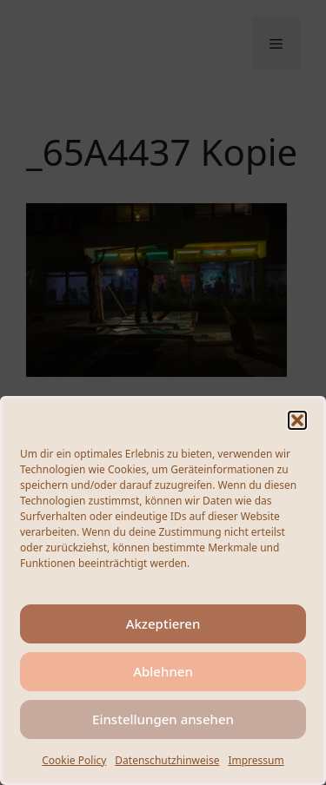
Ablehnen (163, 671)
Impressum (255, 760)
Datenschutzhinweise (167, 760)
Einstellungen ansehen (163, 719)
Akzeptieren (163, 623)
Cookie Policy (74, 760)
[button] (297, 420)
